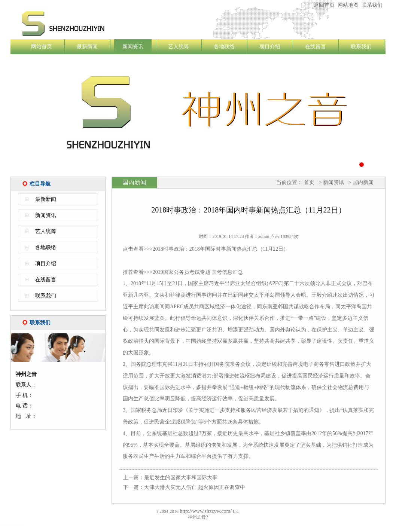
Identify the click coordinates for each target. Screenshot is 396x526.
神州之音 (107, 23)
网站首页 (41, 46)
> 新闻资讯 (330, 182)
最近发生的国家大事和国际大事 (180, 477)
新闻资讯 (132, 46)
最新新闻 (87, 46)
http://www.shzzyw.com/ (205, 511)
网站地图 (348, 5)
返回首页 (324, 5)
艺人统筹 (178, 46)
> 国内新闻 (360, 182)
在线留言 (315, 46)
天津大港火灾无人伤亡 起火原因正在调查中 (194, 487)
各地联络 (224, 46)
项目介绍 (269, 46)
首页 (309, 182)
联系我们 (372, 5)
